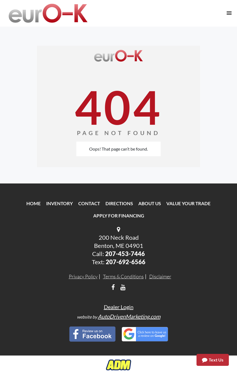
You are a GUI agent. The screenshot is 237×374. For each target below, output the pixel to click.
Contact (89, 203)
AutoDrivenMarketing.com (129, 316)
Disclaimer (160, 276)
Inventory (59, 203)
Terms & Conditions (123, 276)
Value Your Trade (188, 203)
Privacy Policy (83, 276)
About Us (149, 203)
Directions (119, 203)
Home (33, 203)
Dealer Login (118, 307)
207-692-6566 (125, 262)
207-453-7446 (125, 253)
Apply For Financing (118, 216)
